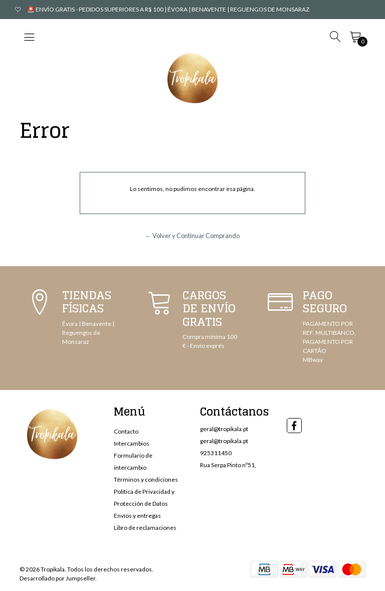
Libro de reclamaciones (145, 527)
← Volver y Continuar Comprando (192, 236)
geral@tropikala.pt (224, 429)
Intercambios (131, 443)
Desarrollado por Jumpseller (57, 578)
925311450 (216, 453)
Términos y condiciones (146, 479)
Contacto (126, 431)
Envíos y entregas (137, 515)
